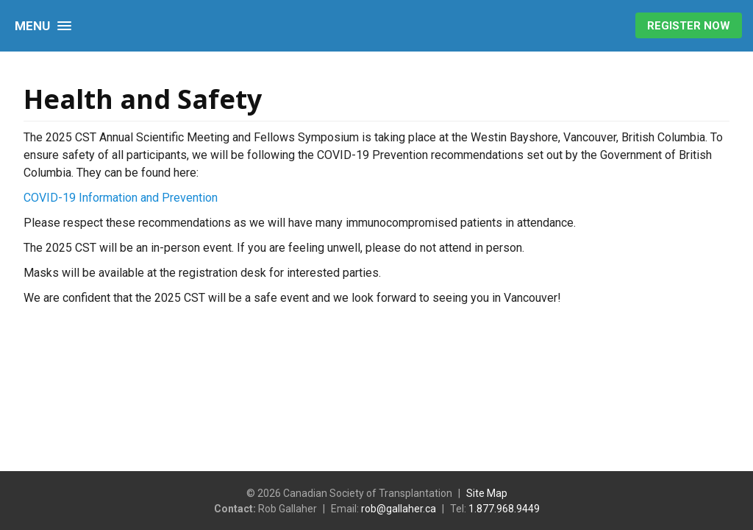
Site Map (486, 493)
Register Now (688, 25)
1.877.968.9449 (504, 509)
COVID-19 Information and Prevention (121, 198)
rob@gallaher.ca (398, 509)
